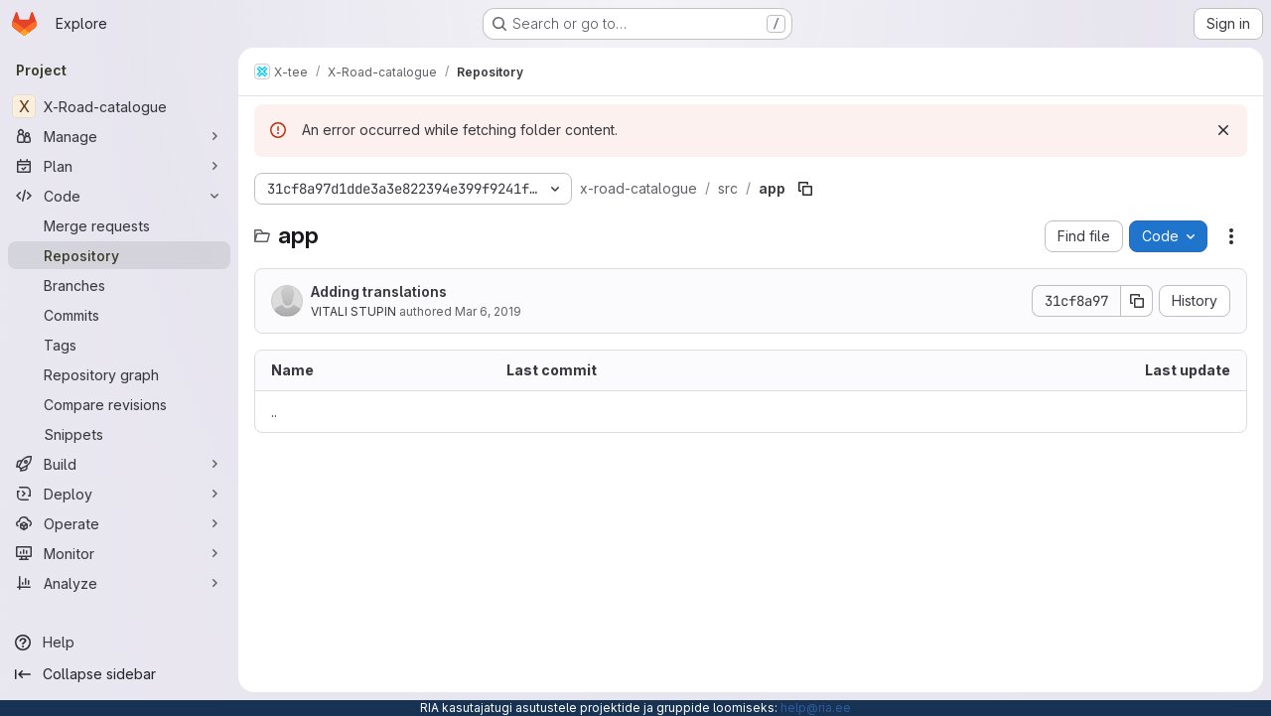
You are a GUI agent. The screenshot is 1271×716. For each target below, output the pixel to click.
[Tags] (119, 344)
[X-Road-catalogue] (119, 106)
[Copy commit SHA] (1137, 301)
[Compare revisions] (119, 404)
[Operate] (119, 523)
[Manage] (119, 136)
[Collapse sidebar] (119, 674)
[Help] (119, 642)
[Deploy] (119, 493)
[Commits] (119, 315)
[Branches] (119, 285)
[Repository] (119, 255)
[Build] (119, 464)
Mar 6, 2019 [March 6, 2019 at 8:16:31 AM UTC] (488, 311)
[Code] (119, 196)
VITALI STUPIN (353, 311)
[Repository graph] (119, 374)
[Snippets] (119, 434)
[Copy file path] (805, 189)
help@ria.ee (815, 707)
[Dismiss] (1223, 130)
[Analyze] (119, 583)
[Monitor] (119, 553)
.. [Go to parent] (274, 411)
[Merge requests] (119, 225)
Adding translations (379, 291)
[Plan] (119, 166)
